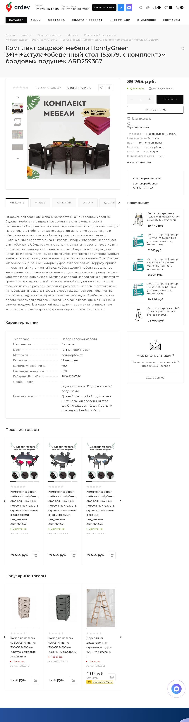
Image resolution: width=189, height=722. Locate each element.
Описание (17, 202)
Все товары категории (147, 178)
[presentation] (17, 97)
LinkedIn (129, 7)
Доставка (110, 202)
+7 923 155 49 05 (47, 9)
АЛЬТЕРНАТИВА (79, 87)
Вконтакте (121, 7)
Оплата (88, 202)
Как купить (64, 202)
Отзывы (40, 202)
